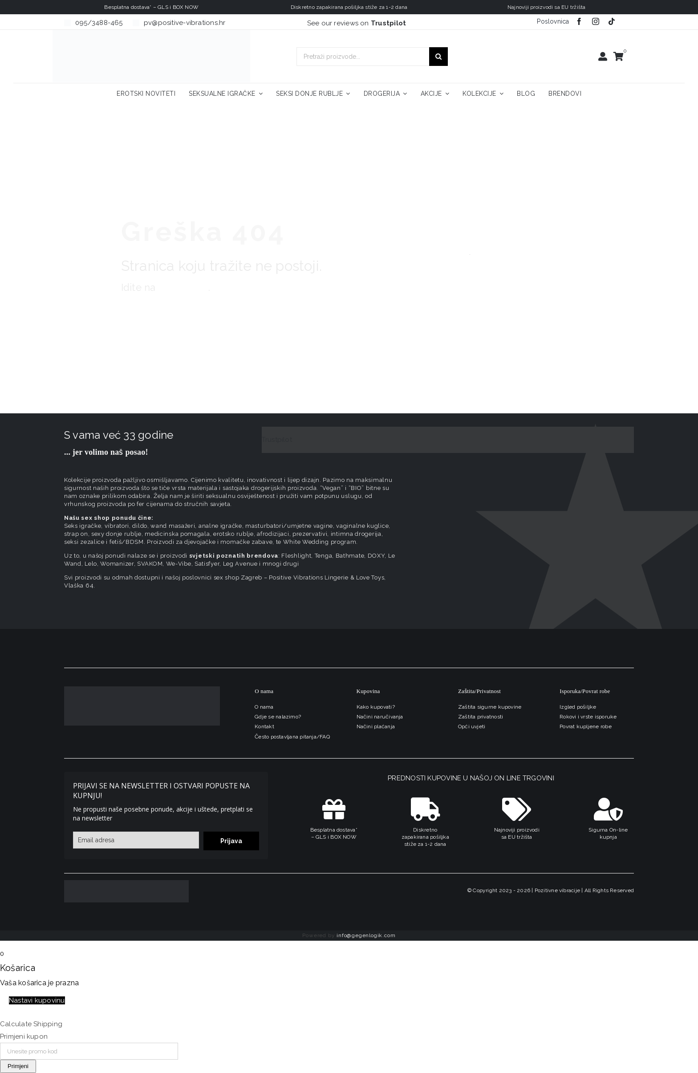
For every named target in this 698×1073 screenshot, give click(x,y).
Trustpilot (277, 440)
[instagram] (595, 21)
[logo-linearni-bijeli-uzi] (142, 689)
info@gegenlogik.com (366, 935)
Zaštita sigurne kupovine (489, 707)
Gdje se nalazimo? (278, 717)
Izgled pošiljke (578, 707)
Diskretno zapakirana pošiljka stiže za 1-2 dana (425, 837)
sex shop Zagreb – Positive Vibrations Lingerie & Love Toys (299, 577)
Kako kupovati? (376, 707)
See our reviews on (356, 23)
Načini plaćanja (376, 726)
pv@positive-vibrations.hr (185, 23)
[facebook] (579, 21)
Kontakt (264, 726)
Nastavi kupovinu (37, 1000)
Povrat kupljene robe (586, 726)
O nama (264, 707)
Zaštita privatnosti (480, 717)
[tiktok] (611, 21)
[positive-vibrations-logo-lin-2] (151, 33)
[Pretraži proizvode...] (362, 56)
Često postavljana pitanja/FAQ (292, 737)
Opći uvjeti (471, 726)
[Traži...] (438, 56)
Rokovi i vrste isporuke (588, 717)
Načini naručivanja (380, 717)
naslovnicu (183, 287)
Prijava (231, 841)
